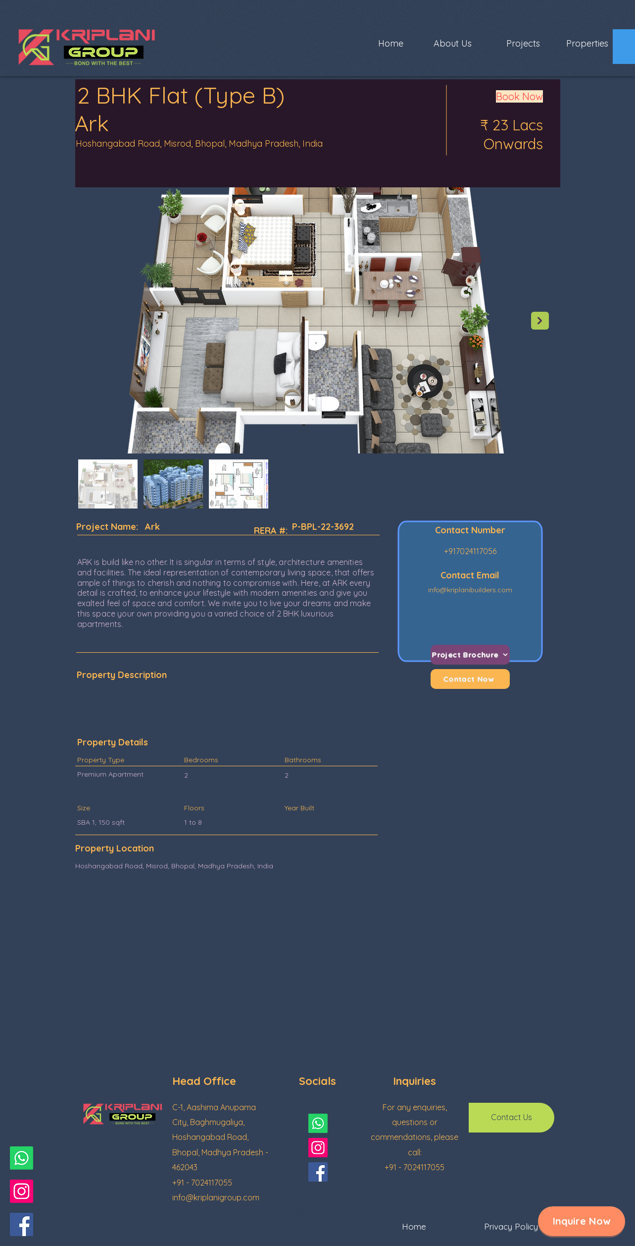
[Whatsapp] (21, 1158)
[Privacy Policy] (511, 1227)
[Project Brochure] (470, 655)
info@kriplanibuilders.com (470, 589)
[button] (581, 1221)
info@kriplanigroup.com (215, 1197)
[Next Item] (540, 321)
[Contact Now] (470, 679)
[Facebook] (21, 1224)
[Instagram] (21, 1191)
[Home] (414, 1227)
